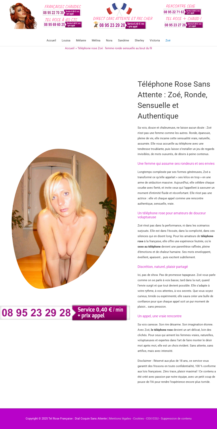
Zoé (168, 40)
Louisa (66, 40)
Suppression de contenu (176, 418)
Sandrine (123, 40)
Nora (109, 40)
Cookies (138, 418)
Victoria (155, 40)
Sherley (139, 40)
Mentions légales (120, 418)
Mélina (96, 40)
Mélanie (81, 40)
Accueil (51, 40)
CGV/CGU (152, 418)
